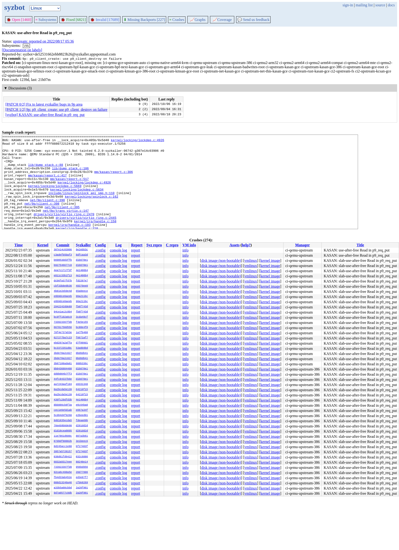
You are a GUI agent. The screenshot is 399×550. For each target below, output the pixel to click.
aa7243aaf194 (63, 384)
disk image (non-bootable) (221, 261)
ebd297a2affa (63, 343)
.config (100, 250)
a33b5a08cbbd (63, 488)
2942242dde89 (63, 306)
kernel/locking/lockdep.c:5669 (54, 196)
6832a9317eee (63, 462)
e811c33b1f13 (63, 275)
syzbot (14, 7)
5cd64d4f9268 (63, 415)
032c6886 (82, 456)
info (185, 250)
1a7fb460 (82, 332)
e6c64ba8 (82, 405)
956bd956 (82, 467)
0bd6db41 (82, 353)
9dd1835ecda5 (63, 420)
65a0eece (82, 291)
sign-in (347, 5)
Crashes (176, 20)
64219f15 (82, 389)
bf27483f (82, 446)
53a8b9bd (82, 348)
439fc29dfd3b (63, 400)
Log (118, 245)
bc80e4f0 (82, 327)
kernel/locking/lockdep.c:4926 (137, 141)
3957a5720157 (63, 451)
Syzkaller (83, 245)
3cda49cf (82, 317)
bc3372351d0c (63, 348)
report (135, 250)
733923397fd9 (63, 322)
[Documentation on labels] (22, 50)
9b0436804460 (63, 369)
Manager (302, 245)
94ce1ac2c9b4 (63, 312)
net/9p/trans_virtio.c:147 (66, 226)
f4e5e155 (82, 322)
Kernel (42, 245)
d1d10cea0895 (63, 431)
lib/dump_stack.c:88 (45, 171)
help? (246, 245)
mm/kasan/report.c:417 (47, 184)
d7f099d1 (82, 343)
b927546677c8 (63, 265)
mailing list (364, 5)
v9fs (26, 46)
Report (136, 245)
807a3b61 (82, 436)
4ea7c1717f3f (63, 270)
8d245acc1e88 (63, 446)
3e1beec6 (82, 441)
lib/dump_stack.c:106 (70, 175)
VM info (189, 245)
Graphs (198, 20)
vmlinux (250, 261)
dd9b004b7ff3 (63, 374)
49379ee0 (82, 286)
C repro (172, 245)
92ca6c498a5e (63, 472)
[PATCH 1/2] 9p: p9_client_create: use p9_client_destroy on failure (56, 110)
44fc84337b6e (63, 379)
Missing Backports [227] (144, 20)
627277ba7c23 (63, 337)
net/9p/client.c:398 (42, 217)
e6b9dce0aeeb (63, 296)
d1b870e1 (82, 260)
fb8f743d (82, 306)
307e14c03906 (63, 249)
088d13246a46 (63, 482)
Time (18, 245)
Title (360, 245)
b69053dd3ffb (63, 260)
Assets (235, 245)
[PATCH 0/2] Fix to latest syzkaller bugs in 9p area (43, 104)
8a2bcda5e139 (63, 389)
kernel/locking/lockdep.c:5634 (76, 201)
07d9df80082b (63, 441)
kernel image (270, 261)
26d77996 (82, 472)
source (380, 5)
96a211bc (82, 296)
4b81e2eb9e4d (63, 291)
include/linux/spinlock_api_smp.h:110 (81, 205)
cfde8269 (82, 482)
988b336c (82, 363)
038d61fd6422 (63, 456)
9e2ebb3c (82, 249)
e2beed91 (82, 415)
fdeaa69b (82, 420)
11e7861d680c (63, 436)
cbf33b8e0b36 (63, 286)
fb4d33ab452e (63, 477)
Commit (62, 245)
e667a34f (82, 410)
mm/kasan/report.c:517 (69, 188)
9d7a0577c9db (63, 493)
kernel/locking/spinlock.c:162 (91, 209)
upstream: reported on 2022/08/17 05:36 (43, 41)
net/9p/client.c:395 (62, 222)
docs (391, 5)
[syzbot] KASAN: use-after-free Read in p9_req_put (45, 115)
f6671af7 (82, 337)
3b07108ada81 (63, 363)
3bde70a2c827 (63, 353)
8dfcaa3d (82, 255)
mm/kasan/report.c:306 (113, 179)
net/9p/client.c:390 (47, 213)
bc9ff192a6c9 (63, 317)
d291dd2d (82, 425)
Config (100, 245)
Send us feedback (253, 20)
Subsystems (45, 20)
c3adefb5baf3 (63, 255)
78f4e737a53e (63, 332)
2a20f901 (82, 488)
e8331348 (82, 384)
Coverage (222, 20)
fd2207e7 (82, 281)
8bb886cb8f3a (63, 405)
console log (118, 250)
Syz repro (154, 245)
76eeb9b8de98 (63, 425)
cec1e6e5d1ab (63, 410)
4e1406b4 (82, 270)
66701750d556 (63, 327)
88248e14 (82, 462)
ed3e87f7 (82, 477)
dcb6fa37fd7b (63, 281)
